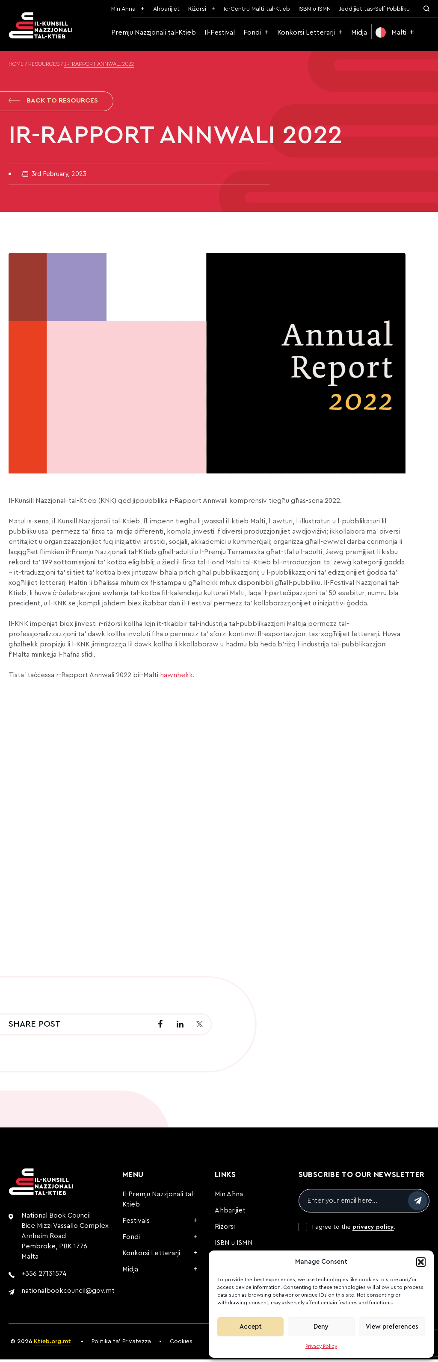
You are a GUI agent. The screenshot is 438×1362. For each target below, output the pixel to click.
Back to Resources (53, 101)
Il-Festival (219, 32)
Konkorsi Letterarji (306, 32)
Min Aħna (123, 9)
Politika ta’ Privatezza (121, 1344)
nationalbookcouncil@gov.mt (68, 1293)
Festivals (136, 1223)
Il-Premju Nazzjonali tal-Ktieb (158, 1201)
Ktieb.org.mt (52, 1344)
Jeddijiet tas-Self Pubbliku (374, 9)
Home (16, 64)
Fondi (252, 32)
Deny (321, 1327)
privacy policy (373, 1230)
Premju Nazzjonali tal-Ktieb (153, 32)
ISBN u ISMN (315, 9)
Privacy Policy (321, 1346)
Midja (359, 32)
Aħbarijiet (166, 9)
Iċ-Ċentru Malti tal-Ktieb (257, 9)
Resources (43, 64)
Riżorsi (197, 9)
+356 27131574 (44, 1276)
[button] (421, 1262)
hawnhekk (176, 677)
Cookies (181, 1344)
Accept (251, 1327)
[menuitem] (395, 32)
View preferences (392, 1327)
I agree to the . (354, 1230)
